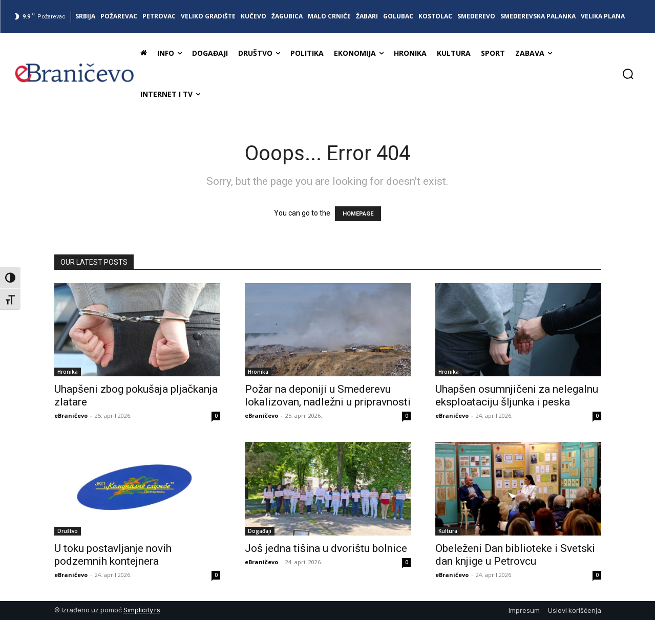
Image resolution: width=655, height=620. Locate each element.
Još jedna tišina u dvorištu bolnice (326, 548)
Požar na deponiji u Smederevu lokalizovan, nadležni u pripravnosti (328, 395)
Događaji (259, 531)
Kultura (447, 531)
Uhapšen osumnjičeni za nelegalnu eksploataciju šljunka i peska (516, 395)
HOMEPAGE (358, 213)
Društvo (67, 531)
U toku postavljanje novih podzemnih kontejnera (113, 554)
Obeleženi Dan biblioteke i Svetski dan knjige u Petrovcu (515, 554)
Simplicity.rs (141, 610)
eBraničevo (71, 415)
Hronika (67, 371)
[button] (628, 74)
